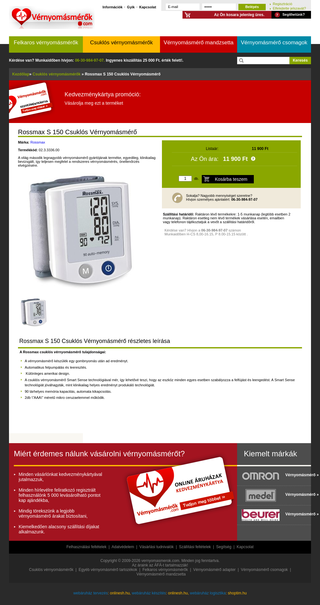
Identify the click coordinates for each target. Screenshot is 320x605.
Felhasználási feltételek (87, 547)
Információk (112, 7)
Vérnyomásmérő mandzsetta (198, 42)
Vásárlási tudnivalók (156, 547)
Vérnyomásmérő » (296, 475)
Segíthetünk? (293, 14)
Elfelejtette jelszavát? (289, 8)
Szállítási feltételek (195, 547)
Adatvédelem (122, 547)
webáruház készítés (149, 593)
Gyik (131, 7)
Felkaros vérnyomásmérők (46, 42)
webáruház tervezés (90, 593)
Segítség (223, 547)
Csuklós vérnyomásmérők (121, 42)
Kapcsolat (147, 7)
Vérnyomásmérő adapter (214, 569)
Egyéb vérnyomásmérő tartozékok (108, 569)
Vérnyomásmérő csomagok (274, 42)
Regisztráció (282, 3)
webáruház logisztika (208, 593)
